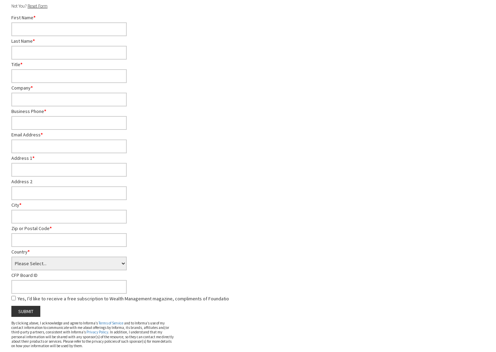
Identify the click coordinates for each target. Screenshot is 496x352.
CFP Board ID (24, 275)
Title (16, 64)
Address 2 (21, 181)
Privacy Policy (97, 332)
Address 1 (22, 158)
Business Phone (28, 111)
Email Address (27, 135)
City (16, 205)
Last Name (23, 41)
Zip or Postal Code (31, 228)
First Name (23, 17)
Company (22, 88)
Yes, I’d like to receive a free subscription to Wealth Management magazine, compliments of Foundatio (123, 299)
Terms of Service (111, 323)
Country (20, 252)
